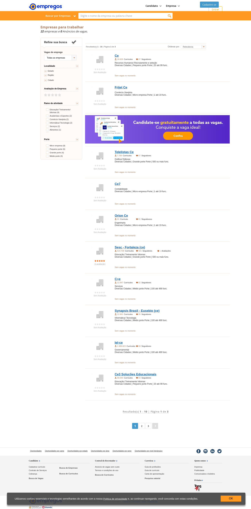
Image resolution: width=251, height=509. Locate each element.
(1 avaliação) (99, 264)
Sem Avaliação (100, 72)
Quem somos (200, 461)
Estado (49, 71)
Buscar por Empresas (58, 15)
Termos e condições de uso (106, 470)
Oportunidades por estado (77, 451)
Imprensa (198, 467)
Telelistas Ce (124, 152)
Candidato (33, 461)
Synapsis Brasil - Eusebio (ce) (137, 311)
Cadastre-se (209, 4)
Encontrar (169, 16)
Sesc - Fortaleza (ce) (130, 247)
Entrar (215, 9)
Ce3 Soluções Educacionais (135, 374)
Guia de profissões (153, 467)
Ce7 (117, 184)
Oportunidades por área (100, 451)
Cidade (49, 80)
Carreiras (149, 461)
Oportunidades (36, 451)
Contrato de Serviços (38, 470)
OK (231, 498)
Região (49, 75)
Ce (117, 55)
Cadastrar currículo (37, 467)
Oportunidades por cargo (54, 451)
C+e (118, 279)
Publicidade (199, 470)
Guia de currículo (152, 470)
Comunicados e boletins (204, 474)
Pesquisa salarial (152, 478)
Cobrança (33, 474)
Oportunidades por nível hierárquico (148, 451)
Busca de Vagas (36, 478)
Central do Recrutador (105, 461)
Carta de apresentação (154, 474)
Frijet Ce (121, 87)
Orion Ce (121, 215)
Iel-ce (119, 342)
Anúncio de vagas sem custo (107, 467)
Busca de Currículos (68, 474)
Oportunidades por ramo (122, 451)
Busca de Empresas (68, 468)
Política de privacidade (115, 499)
